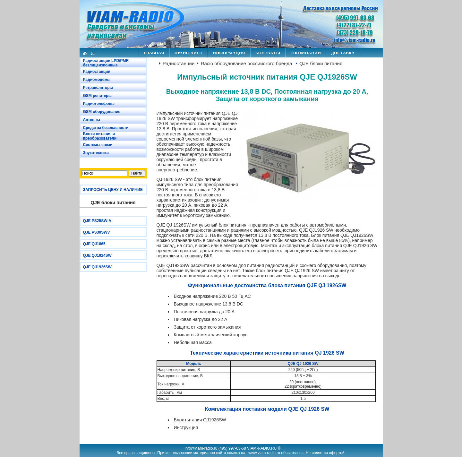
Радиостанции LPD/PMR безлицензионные (106, 62)
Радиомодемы (97, 79)
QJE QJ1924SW (97, 255)
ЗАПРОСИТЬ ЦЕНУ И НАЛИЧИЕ (113, 189)
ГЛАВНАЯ (154, 52)
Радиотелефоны (99, 103)
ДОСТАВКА (343, 52)
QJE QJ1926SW (97, 267)
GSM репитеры (97, 95)
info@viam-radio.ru (201, 448)
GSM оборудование (101, 111)
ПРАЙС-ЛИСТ (188, 52)
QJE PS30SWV (96, 232)
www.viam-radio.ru (264, 453)
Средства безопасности (106, 127)
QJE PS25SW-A (97, 221)
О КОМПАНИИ (305, 52)
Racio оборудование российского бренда (246, 63)
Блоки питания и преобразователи (100, 136)
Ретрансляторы (98, 87)
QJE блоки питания (320, 63)
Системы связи (98, 144)
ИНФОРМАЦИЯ (229, 52)
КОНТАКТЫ (267, 52)
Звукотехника (96, 153)
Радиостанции (96, 71)
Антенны (91, 119)
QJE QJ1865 (94, 244)
